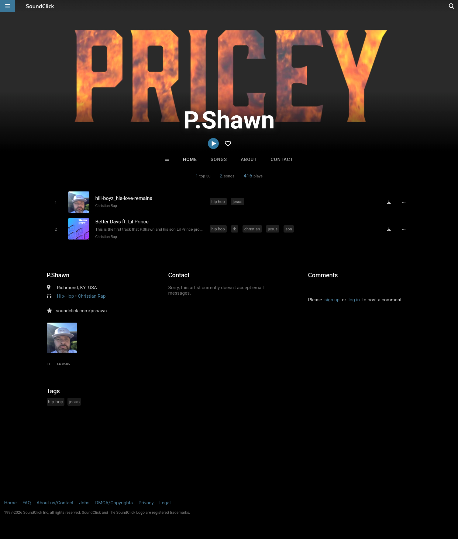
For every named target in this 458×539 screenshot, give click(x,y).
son (288, 228)
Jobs (84, 503)
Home (190, 159)
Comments (323, 275)
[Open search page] (452, 6)
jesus (238, 201)
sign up (331, 300)
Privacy (146, 503)
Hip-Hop (65, 296)
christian (252, 228)
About (249, 159)
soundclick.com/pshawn (81, 310)
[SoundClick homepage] (40, 6)
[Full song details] (404, 202)
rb (234, 228)
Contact (282, 159)
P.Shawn (58, 275)
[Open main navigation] (7, 6)
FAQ (26, 503)
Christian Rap (106, 206)
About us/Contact (54, 503)
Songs (219, 159)
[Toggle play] (56, 202)
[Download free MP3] (389, 202)
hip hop (218, 201)
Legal (164, 503)
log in (354, 300)
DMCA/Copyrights (114, 503)
